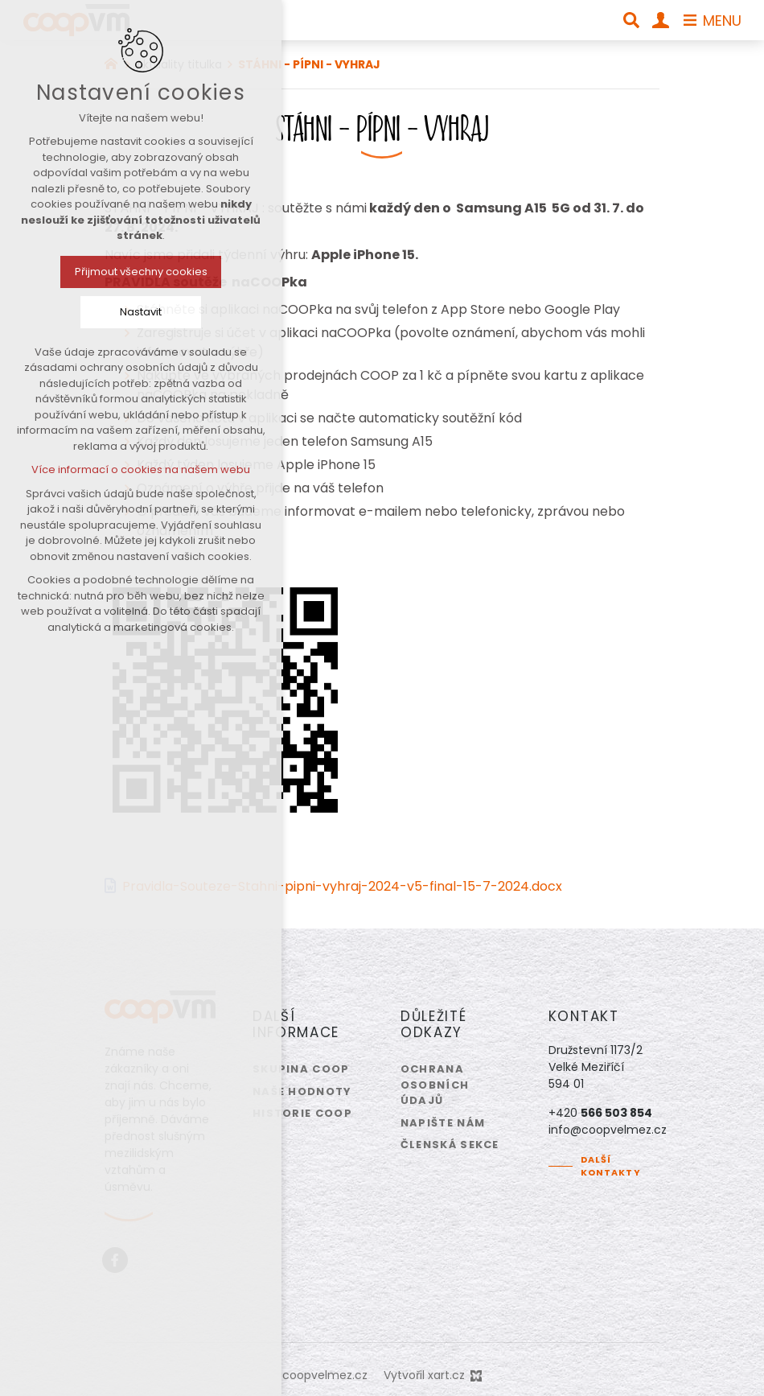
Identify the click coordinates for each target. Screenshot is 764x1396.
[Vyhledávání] (631, 20)
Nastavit (110, 311)
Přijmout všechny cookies (109, 271)
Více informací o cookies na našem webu (110, 469)
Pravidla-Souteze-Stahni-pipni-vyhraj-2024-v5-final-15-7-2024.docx (342, 886)
